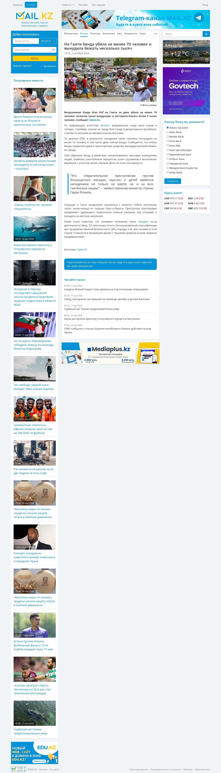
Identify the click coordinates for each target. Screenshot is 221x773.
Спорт (142, 33)
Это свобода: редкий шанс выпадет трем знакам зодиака (35, 373)
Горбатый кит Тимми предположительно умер (35, 718)
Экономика (109, 33)
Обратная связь (202, 769)
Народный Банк (178, 163)
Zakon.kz (94, 120)
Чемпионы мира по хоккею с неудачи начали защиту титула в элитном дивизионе (35, 588)
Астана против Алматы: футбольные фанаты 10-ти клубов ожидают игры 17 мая (35, 632)
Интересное (130, 33)
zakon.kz (82, 249)
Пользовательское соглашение (165, 769)
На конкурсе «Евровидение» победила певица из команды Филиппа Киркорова (35, 331)
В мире (84, 33)
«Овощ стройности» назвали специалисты (35, 193)
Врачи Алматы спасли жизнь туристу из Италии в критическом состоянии (35, 107)
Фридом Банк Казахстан (183, 168)
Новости (68, 4)
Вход (205, 4)
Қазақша (17, 4)
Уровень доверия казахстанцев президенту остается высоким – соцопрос (35, 151)
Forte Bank (175, 141)
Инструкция (98, 4)
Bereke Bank (176, 136)
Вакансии (188, 769)
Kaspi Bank (175, 172)
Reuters (105, 125)
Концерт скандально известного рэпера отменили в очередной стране (35, 543)
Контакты (54, 769)
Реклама (83, 4)
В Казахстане (71, 33)
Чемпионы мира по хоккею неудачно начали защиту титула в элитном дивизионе (35, 499)
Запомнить (49, 66)
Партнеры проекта (139, 769)
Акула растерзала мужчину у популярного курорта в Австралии (35, 235)
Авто (119, 33)
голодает (144, 221)
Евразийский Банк (180, 154)
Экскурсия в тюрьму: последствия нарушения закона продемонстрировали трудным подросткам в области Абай (35, 283)
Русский (31, 4)
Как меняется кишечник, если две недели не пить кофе (35, 457)
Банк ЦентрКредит (180, 150)
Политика (95, 33)
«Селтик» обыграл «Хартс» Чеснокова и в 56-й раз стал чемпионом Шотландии (35, 676)
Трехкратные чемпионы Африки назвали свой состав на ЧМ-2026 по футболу (35, 415)
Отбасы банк (177, 159)
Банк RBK (174, 145)
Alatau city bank (178, 127)
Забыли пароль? (22, 65)
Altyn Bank (175, 132)
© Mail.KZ (32, 769)
